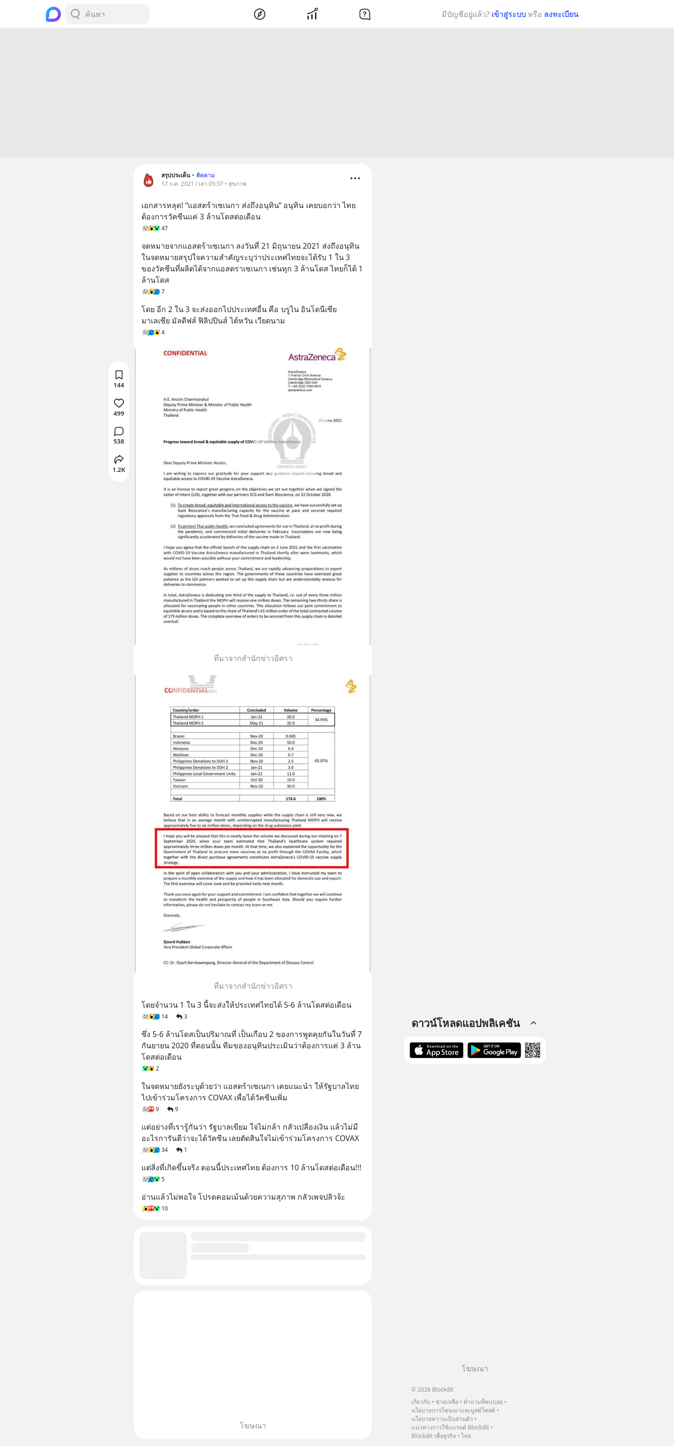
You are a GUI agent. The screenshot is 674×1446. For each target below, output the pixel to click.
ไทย (466, 1436)
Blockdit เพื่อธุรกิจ (433, 1436)
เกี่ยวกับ (420, 1402)
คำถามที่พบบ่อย (483, 1402)
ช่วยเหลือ (447, 1402)
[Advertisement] (337, 94)
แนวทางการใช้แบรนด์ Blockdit (450, 1427)
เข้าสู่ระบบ (508, 14)
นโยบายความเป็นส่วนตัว (442, 1419)
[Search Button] (75, 14)
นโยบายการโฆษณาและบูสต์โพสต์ (453, 1410)
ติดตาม (205, 177)
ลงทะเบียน (561, 14)
